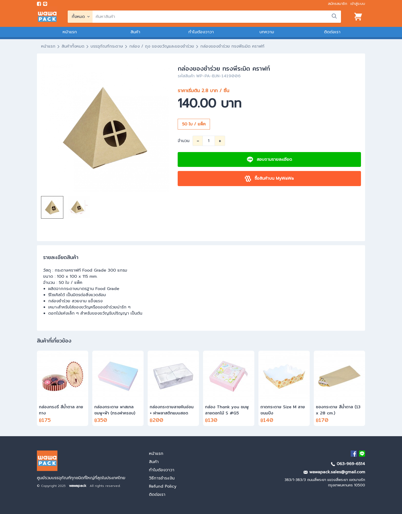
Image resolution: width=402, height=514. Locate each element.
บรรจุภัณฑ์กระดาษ (107, 46)
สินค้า (135, 32)
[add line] (45, 4)
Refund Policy (162, 486)
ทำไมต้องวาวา (201, 32)
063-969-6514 (348, 464)
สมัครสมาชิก (337, 3)
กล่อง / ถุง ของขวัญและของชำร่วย (161, 46)
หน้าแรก (70, 32)
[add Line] (362, 454)
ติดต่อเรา (332, 32)
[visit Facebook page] (39, 4)
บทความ (266, 32)
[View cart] (358, 17)
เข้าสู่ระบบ (357, 3)
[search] (217, 17)
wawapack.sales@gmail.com (334, 472)
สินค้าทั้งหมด (73, 46)
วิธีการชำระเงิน (162, 478)
